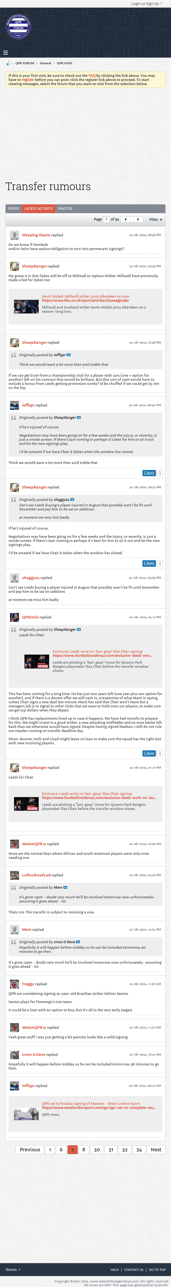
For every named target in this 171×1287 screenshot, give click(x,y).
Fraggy (28, 984)
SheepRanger (34, 266)
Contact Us (133, 1270)
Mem (26, 929)
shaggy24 (31, 578)
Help (115, 1270)
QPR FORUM (24, 63)
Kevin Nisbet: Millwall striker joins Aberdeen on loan (86, 296)
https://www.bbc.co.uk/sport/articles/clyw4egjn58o (85, 300)
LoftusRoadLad (36, 875)
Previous (30, 1150)
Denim (13, 1270)
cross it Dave (33, 1054)
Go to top (157, 1270)
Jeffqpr (28, 405)
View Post (69, 354)
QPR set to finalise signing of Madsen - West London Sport (91, 1104)
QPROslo (30, 617)
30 (97, 1150)
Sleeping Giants (36, 235)
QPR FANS (64, 63)
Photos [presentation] (65, 209)
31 (111, 1150)
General (45, 63)
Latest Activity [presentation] (38, 209)
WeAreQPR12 (34, 844)
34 (139, 1150)
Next (156, 1150)
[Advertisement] (89, 133)
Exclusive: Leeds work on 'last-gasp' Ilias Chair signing (97, 651)
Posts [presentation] (13, 209)
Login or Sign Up (146, 4)
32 (125, 1150)
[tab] (13, 208)
